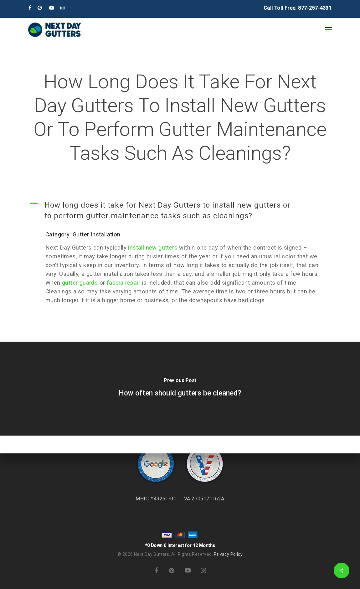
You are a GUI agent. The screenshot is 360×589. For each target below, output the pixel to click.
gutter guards (80, 282)
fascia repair (123, 282)
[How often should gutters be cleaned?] (180, 389)
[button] (328, 30)
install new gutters (152, 247)
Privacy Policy (228, 554)
